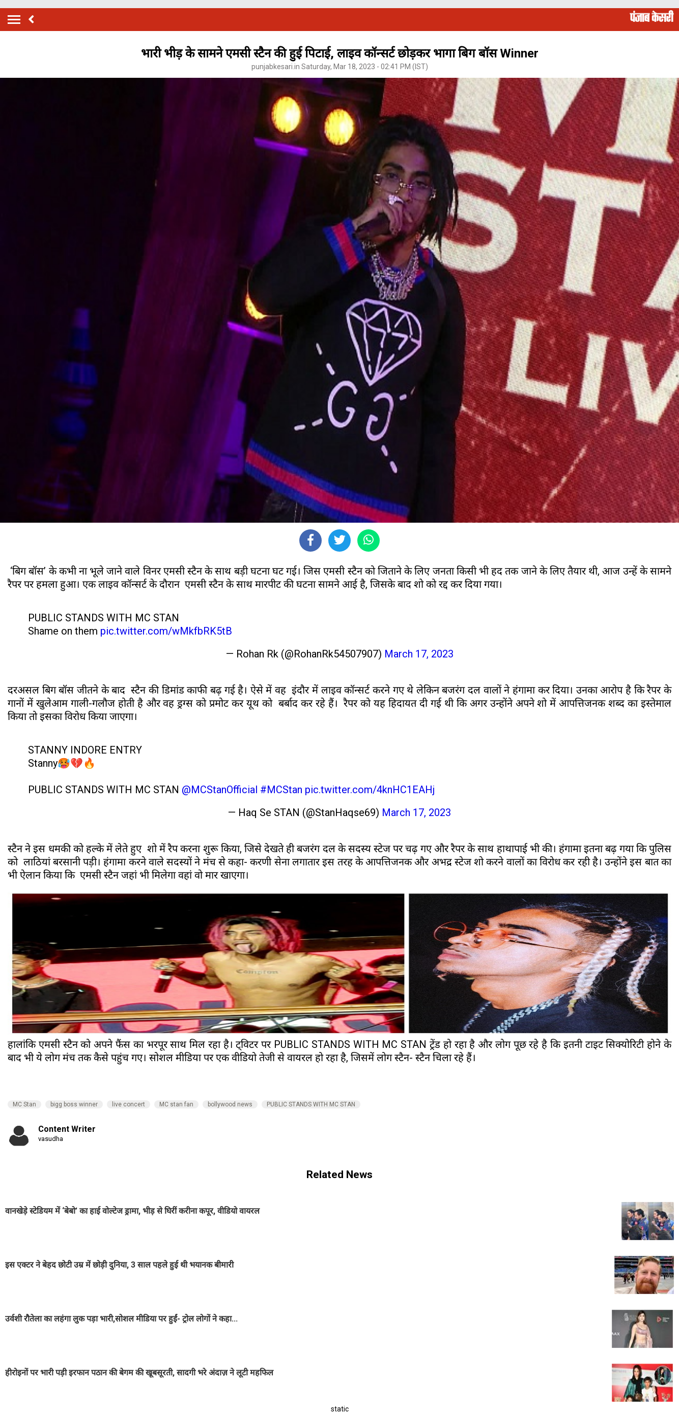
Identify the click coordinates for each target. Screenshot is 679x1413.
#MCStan (281, 790)
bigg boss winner (74, 1104)
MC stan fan (176, 1104)
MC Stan (24, 1104)
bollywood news (230, 1104)
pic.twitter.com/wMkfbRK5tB (166, 631)
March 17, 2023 (419, 654)
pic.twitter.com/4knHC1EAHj (370, 790)
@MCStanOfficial (220, 790)
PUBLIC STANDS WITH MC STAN (311, 1104)
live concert (128, 1104)
